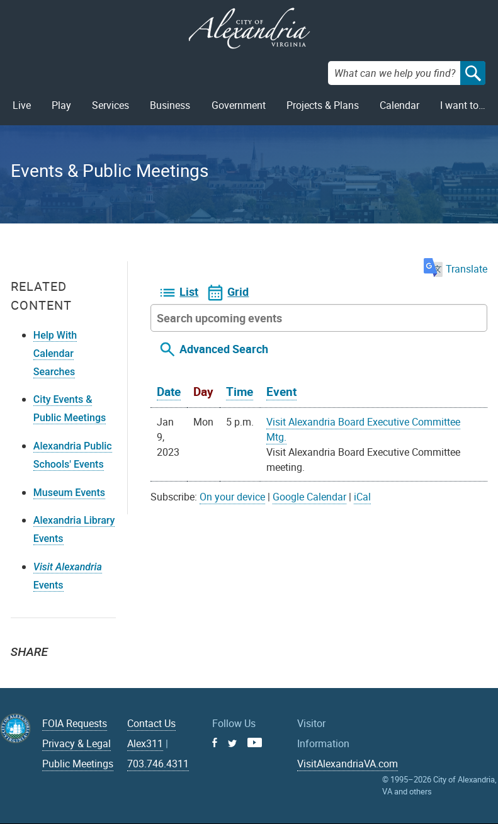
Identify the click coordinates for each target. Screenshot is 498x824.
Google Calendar (309, 497)
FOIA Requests (74, 723)
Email (80, 674)
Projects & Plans (322, 105)
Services (110, 105)
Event (281, 391)
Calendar (399, 105)
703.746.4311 (158, 763)
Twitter (24, 674)
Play (61, 105)
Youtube (254, 742)
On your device (232, 497)
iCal (362, 497)
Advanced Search (223, 348)
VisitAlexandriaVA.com (347, 763)
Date (169, 391)
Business (170, 105)
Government (239, 105)
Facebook (52, 674)
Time (239, 391)
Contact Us (151, 723)
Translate (455, 269)
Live (22, 105)
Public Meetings (77, 763)
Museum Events (69, 493)
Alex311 (145, 743)
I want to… (462, 105)
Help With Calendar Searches (55, 353)
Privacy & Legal (76, 743)
